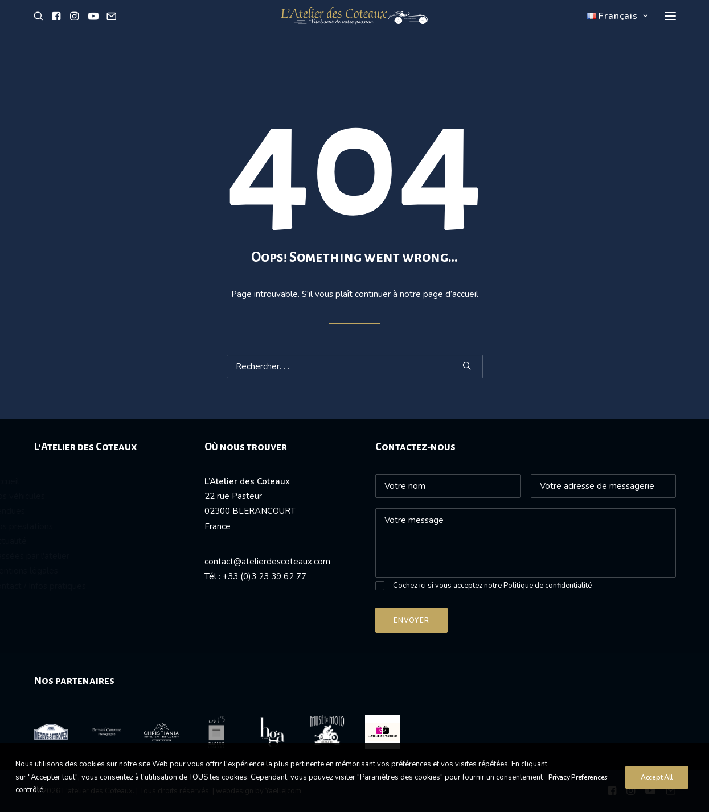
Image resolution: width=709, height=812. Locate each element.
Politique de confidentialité (547, 585)
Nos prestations (65, 526)
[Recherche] (355, 366)
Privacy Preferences (578, 789)
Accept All (657, 789)
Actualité (52, 541)
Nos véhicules (61, 496)
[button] (41, 30)
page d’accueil (450, 294)
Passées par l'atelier (74, 556)
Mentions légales (68, 570)
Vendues (51, 511)
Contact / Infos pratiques (82, 586)
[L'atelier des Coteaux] (354, 30)
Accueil (49, 481)
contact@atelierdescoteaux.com (267, 561)
